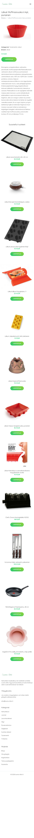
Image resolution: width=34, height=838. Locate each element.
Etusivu (3, 18)
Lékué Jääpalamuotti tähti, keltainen (17, 336)
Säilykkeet (4, 729)
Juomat (3, 715)
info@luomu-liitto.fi (7, 701)
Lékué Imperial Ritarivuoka (17, 381)
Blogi (3, 751)
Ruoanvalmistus (6, 725)
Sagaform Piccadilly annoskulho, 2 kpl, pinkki (17, 652)
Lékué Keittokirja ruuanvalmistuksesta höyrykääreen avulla (17, 471)
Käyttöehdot (5, 757)
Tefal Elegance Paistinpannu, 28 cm (17, 607)
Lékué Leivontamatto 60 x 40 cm (17, 157)
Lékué (19, 47)
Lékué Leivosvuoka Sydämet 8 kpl (17, 247)
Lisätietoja (9, 59)
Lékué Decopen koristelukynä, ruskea (17, 202)
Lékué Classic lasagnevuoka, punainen (17, 426)
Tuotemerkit (13, 47)
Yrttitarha (4, 739)
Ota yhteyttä (5, 754)
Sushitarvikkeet (6, 732)
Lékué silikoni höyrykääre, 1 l (17, 291)
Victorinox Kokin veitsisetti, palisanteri (17, 562)
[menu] (30, 4)
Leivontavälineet (6, 718)
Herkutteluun (5, 712)
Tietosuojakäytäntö (7, 761)
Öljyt (2, 722)
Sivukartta (4, 764)
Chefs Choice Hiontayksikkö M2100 (17, 517)
